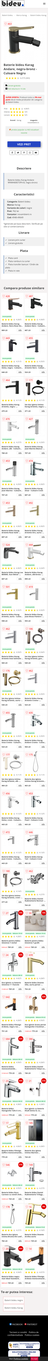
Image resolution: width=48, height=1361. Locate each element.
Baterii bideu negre (14, 1300)
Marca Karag (21, 15)
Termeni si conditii (18, 1332)
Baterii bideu (7, 15)
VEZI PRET (24, 144)
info (20, 330)
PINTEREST (30, 1324)
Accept (34, 1358)
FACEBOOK (16, 1324)
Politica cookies (32, 1335)
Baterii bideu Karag (38, 15)
